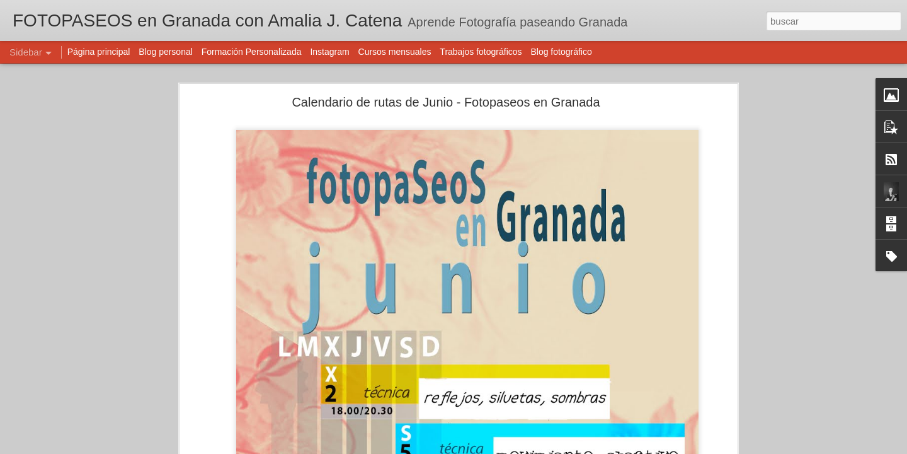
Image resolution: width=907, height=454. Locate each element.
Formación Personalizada (252, 52)
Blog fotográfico (560, 52)
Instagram (329, 52)
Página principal (98, 52)
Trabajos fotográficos (481, 52)
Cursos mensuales (394, 52)
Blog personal (166, 52)
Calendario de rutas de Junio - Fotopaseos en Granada (446, 102)
